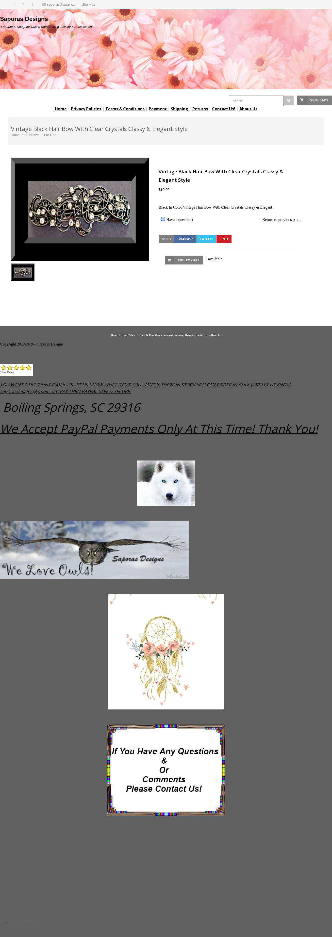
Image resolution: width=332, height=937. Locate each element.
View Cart (319, 100)
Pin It (224, 239)
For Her (50, 134)
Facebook (185, 239)
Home (15, 134)
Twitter (206, 239)
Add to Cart (188, 260)
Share (166, 239)
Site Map (88, 4)
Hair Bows (31, 134)
